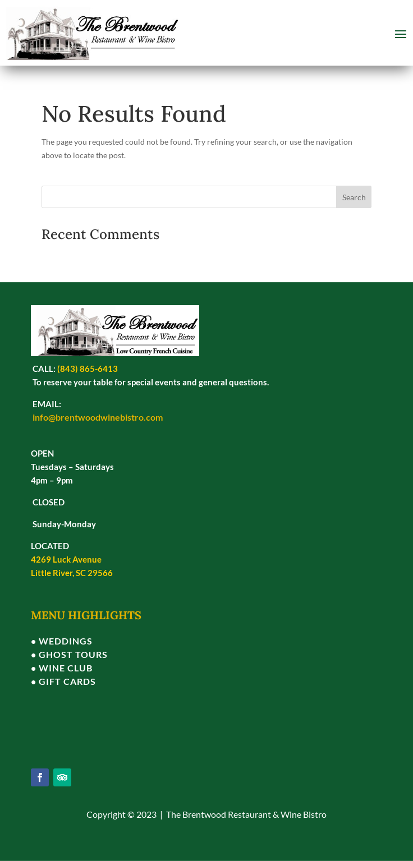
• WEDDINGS (62, 641)
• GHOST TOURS (69, 654)
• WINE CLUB (62, 667)
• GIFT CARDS (63, 681)
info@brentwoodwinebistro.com (98, 417)
